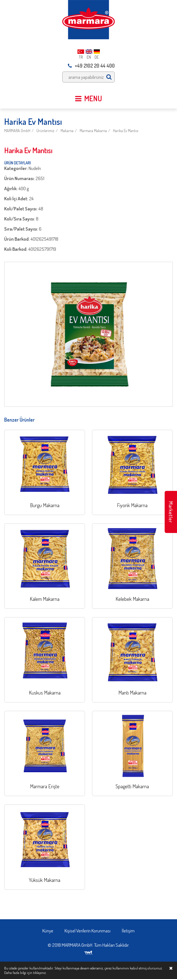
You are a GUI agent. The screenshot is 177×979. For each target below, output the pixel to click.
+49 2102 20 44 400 (91, 66)
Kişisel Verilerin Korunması (88, 931)
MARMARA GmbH (17, 130)
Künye (47, 931)
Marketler (171, 512)
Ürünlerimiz (45, 130)
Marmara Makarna (93, 130)
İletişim (128, 931)
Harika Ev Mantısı (125, 130)
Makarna (67, 130)
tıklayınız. (39, 972)
